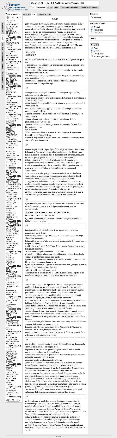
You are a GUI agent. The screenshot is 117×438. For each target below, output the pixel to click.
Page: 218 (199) (14, 309)
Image (50, 7)
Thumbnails (3, 28)
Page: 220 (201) (14, 325)
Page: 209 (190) (14, 115)
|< (28, 14)
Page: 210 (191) (14, 184)
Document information (89, 7)
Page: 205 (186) (14, 49)
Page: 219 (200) (14, 317)
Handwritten (3, 57)
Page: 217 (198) (14, 276)
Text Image (40, 7)
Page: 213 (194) (14, 225)
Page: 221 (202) (14, 346)
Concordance (3, 77)
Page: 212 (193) (14, 221)
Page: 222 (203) (14, 387)
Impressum (58, 436)
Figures (3, 46)
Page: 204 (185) (14, 37)
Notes (3, 66)
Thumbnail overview (69, 7)
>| (50, 14)
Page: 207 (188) (14, 76)
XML (56, 7)
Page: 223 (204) (14, 397)
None (3, 87)
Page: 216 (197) (14, 266)
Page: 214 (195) (14, 252)
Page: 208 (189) (14, 86)
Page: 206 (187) (14, 62)
